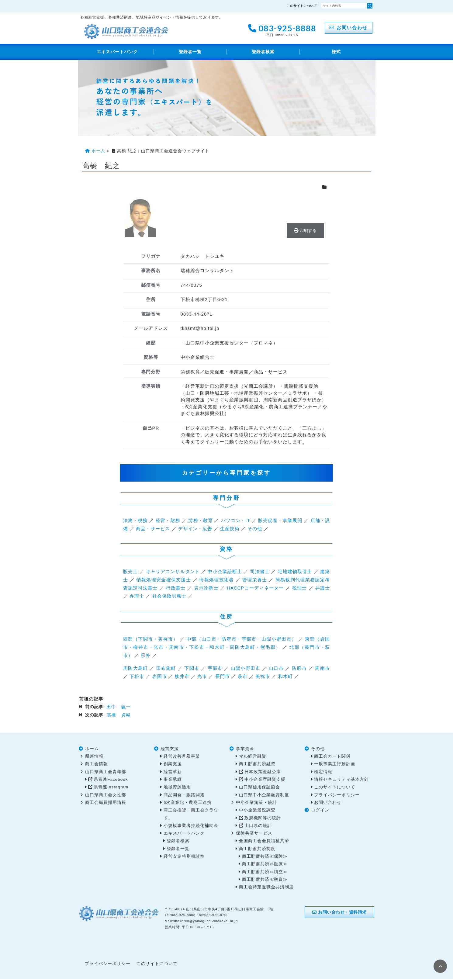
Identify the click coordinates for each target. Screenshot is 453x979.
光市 (202, 676)
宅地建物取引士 (295, 571)
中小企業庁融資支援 (264, 779)
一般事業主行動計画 (334, 764)
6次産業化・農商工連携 (188, 802)
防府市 (299, 668)
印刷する (305, 230)
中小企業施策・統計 (256, 802)
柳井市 (182, 676)
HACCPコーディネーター (255, 587)
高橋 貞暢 (118, 715)
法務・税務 (135, 520)
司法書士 (260, 571)
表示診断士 (206, 587)
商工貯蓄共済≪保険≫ (265, 856)
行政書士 (176, 587)
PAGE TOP (440, 966)
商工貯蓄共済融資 (257, 764)
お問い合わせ (349, 27)
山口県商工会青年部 (105, 772)
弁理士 (137, 596)
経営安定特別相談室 (184, 856)
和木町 (285, 676)
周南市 (322, 668)
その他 (254, 528)
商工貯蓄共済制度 (257, 848)
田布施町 (166, 668)
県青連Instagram (111, 787)
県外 (145, 655)
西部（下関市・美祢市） (150, 639)
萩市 (242, 676)
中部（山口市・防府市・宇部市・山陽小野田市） (242, 639)
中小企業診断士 (225, 571)
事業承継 (173, 779)
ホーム (92, 748)
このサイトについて (302, 6)
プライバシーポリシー (337, 795)
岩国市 (159, 676)
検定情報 (323, 772)
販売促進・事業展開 (280, 520)
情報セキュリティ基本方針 (341, 779)
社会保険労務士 (169, 596)
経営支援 (170, 748)
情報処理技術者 (216, 579)
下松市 (137, 676)
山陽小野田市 (246, 668)
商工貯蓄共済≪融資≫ (265, 879)
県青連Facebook (111, 779)
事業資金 (245, 748)
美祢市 (262, 676)
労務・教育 (200, 520)
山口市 (276, 668)
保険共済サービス (254, 833)
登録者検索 (263, 51)
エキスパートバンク (117, 51)
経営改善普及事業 (182, 756)
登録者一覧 (190, 51)
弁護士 (322, 587)
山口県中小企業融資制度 (264, 795)
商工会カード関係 (332, 756)
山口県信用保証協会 (259, 787)
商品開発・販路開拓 (184, 795)
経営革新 (173, 772)
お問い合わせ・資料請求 (339, 912)
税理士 (299, 587)
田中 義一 (118, 706)
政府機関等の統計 (262, 818)
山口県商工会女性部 (105, 795)
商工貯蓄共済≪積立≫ (265, 872)
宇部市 (215, 668)
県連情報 (94, 756)
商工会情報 (96, 764)
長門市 (222, 676)
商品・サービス (153, 528)
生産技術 (230, 528)
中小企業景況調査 (257, 810)
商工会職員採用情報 (105, 802)
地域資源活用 (177, 787)
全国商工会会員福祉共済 (264, 841)
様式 (336, 51)
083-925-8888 (282, 29)
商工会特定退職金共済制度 (266, 887)
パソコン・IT (235, 520)
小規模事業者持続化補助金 (191, 825)
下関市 (191, 668)
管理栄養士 (254, 579)
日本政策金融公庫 (262, 772)
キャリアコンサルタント (173, 571)
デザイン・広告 (195, 528)
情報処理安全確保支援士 (164, 579)
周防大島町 (135, 668)
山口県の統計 (258, 825)
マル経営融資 (252, 756)
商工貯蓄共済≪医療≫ (265, 864)
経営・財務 (168, 520)
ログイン (320, 810)
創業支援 (173, 764)
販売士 (130, 571)
